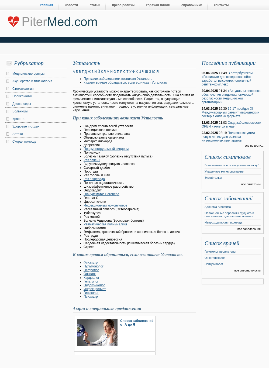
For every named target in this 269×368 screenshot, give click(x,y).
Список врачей (222, 243)
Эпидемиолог (214, 264)
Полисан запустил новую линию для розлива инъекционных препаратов (228, 136)
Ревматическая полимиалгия (105, 224)
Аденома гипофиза (218, 206)
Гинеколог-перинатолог (221, 251)
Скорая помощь (24, 141)
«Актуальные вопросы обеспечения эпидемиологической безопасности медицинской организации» (231, 96)
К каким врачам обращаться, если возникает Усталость (125, 82)
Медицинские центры (28, 73)
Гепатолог (91, 281)
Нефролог (91, 270)
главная (46, 5)
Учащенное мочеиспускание (224, 171)
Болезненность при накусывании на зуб (232, 165)
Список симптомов (228, 157)
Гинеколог (91, 293)
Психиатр (91, 296)
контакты (221, 5)
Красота (18, 119)
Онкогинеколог (215, 257)
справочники (191, 5)
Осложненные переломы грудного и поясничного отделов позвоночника (229, 214)
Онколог (90, 274)
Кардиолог (91, 278)
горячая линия (158, 5)
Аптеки (17, 134)
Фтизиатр (91, 262)
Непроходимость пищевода (223, 222)
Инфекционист (95, 289)
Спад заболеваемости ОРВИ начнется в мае (231, 124)
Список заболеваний (229, 198)
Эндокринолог (94, 285)
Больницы (19, 111)
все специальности (247, 270)
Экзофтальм (213, 177)
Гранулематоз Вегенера (101, 194)
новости (71, 5)
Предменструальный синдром (106, 149)
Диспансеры (21, 104)
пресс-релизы (123, 5)
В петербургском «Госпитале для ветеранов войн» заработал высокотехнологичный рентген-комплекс (227, 78)
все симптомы (251, 184)
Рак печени (92, 160)
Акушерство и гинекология (32, 81)
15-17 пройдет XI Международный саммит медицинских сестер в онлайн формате (230, 112)
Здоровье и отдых (25, 126)
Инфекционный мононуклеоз (105, 205)
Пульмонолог (94, 266)
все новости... (254, 145)
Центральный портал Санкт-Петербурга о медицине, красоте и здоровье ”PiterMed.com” (51, 20)
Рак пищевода (94, 179)
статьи (94, 5)
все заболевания (249, 229)
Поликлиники (22, 96)
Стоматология (23, 89)
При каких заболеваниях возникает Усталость (118, 79)
